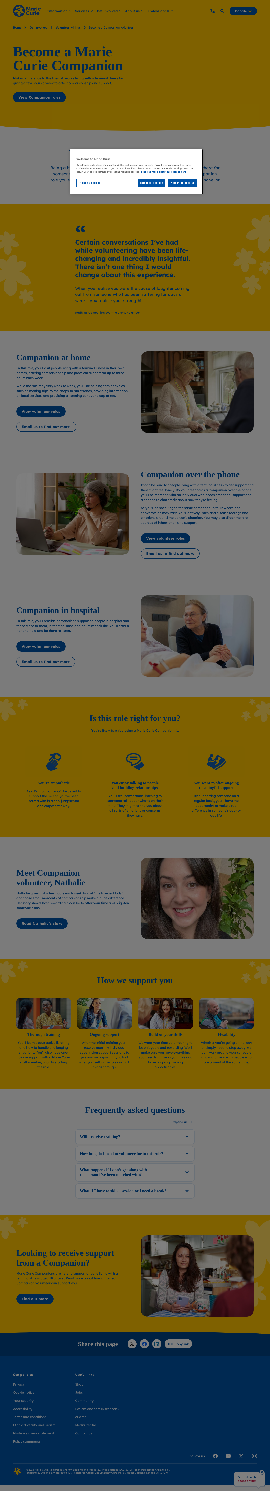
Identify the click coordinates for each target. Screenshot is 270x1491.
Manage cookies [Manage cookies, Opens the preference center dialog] (90, 182)
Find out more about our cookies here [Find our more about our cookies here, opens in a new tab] (163, 171)
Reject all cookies (151, 182)
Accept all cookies (182, 182)
